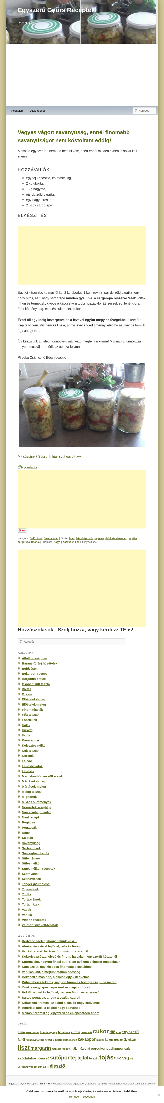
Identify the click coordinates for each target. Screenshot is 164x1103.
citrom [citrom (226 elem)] (75, 1032)
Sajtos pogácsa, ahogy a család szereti (51, 997)
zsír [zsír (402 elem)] (46, 1066)
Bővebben (88, 1096)
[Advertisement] (82, 75)
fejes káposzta (84, 538)
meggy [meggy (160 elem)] (66, 1048)
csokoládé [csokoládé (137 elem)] (86, 1032)
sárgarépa (24, 542)
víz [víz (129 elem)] (131, 1058)
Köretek (28, 755)
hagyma (99, 538)
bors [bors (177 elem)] (43, 1032)
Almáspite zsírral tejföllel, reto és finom (51, 946)
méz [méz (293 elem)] (80, 1048)
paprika (132, 538)
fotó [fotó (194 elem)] (42, 1039)
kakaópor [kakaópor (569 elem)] (87, 1039)
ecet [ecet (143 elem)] (118, 1032)
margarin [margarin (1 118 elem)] (40, 1048)
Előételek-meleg (34, 704)
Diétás (26, 689)
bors (72, 538)
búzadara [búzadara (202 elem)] (64, 1032)
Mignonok (29, 796)
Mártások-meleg (34, 786)
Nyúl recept (30, 817)
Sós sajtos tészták (35, 853)
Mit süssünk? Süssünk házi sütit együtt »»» (50, 456)
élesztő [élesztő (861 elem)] (57, 1066)
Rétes (26, 832)
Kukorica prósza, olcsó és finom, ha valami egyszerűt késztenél (69, 956)
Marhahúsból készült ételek (42, 776)
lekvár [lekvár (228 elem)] (132, 1039)
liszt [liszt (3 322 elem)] (24, 1047)
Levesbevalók (32, 766)
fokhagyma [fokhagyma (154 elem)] (32, 1039)
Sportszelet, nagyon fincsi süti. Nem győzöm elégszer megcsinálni (71, 961)
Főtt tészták (30, 714)
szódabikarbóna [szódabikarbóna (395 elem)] (31, 1058)
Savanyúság (51, 538)
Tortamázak (30, 904)
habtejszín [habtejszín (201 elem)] (62, 1039)
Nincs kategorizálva (36, 812)
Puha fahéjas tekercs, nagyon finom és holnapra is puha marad (69, 982)
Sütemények (31, 858)
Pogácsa (28, 822)
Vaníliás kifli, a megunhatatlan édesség (51, 972)
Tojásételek (30, 889)
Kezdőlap (17, 110)
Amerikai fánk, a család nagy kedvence (51, 1007)
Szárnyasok (30, 874)
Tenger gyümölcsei (36, 884)
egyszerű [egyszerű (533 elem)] (130, 1032)
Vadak (26, 909)
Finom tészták (32, 709)
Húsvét (27, 730)
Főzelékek (29, 720)
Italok (26, 735)
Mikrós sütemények (36, 802)
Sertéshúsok (31, 848)
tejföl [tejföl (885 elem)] (82, 1058)
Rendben (74, 1096)
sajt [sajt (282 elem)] (127, 1048)
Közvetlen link (71, 542)
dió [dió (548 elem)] (112, 1032)
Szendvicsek (31, 879)
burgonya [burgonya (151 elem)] (51, 1032)
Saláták (27, 837)
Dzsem (27, 694)
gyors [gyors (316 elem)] (49, 1039)
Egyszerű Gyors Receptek (56, 9)
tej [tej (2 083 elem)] (73, 1057)
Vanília (27, 915)
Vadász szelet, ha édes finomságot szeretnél (55, 951)
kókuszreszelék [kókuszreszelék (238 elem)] (116, 1039)
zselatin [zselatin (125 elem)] (38, 1067)
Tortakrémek (31, 899)
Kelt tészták (30, 750)
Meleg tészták (32, 791)
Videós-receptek (34, 920)
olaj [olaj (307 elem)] (87, 1048)
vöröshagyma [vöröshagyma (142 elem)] (25, 1067)
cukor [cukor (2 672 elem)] (101, 1031)
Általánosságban (34, 658)
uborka (35, 542)
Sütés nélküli (31, 863)
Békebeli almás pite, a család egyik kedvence (55, 977)
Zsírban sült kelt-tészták (40, 925)
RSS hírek (46, 1083)
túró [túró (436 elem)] (118, 1058)
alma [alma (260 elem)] (21, 1032)
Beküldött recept (34, 673)
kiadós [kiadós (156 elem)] (100, 1039)
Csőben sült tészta (36, 684)
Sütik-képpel (37, 110)
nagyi (57, 542)
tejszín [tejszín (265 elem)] (94, 1058)
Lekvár (27, 761)
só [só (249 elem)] (47, 1058)
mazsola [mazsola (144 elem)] (56, 1049)
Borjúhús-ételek (34, 679)
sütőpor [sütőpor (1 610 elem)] (60, 1058)
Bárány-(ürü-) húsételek (39, 663)
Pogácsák (29, 827)
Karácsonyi (30, 740)
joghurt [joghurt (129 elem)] (73, 1040)
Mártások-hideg (33, 781)
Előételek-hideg (33, 699)
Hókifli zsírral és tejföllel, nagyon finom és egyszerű (60, 992)
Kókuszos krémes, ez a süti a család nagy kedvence (61, 1002)
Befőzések (36, 538)
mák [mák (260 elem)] (74, 1048)
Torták (26, 894)
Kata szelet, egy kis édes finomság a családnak (57, 966)
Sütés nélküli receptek (38, 868)
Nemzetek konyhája (36, 807)
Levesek (28, 771)
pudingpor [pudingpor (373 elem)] (115, 1049)
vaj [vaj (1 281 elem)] (125, 1058)
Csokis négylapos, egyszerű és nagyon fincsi (56, 987)
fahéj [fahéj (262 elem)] (21, 1039)
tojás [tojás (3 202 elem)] (106, 1057)
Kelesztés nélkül (34, 745)
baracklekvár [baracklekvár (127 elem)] (32, 1032)
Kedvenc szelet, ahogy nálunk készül (49, 941)
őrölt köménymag (116, 538)
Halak (26, 725)
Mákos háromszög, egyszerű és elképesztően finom (60, 1013)
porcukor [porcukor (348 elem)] (98, 1048)
